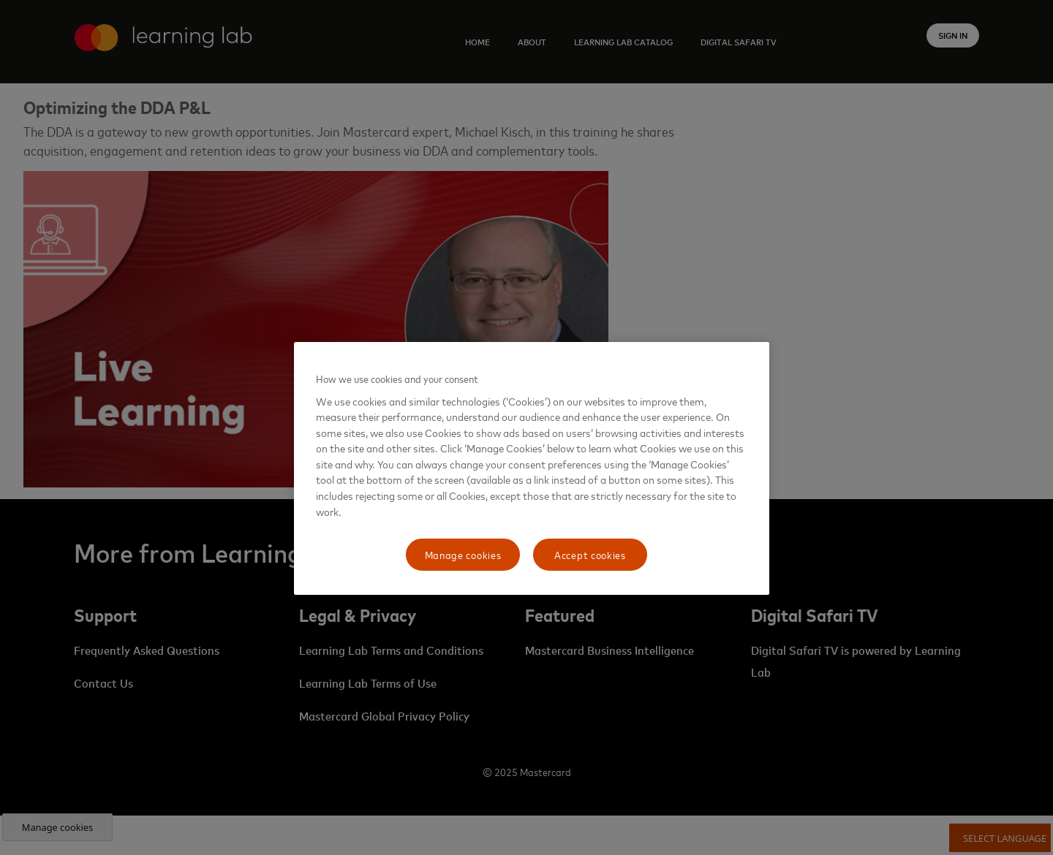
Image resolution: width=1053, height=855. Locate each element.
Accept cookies (590, 554)
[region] (531, 468)
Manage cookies (463, 554)
